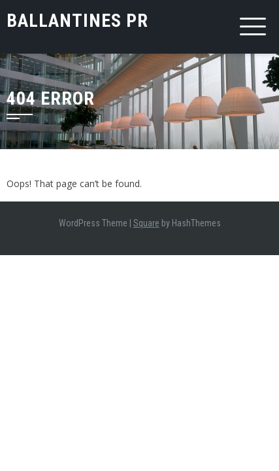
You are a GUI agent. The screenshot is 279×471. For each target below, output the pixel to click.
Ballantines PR (77, 20)
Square (146, 223)
